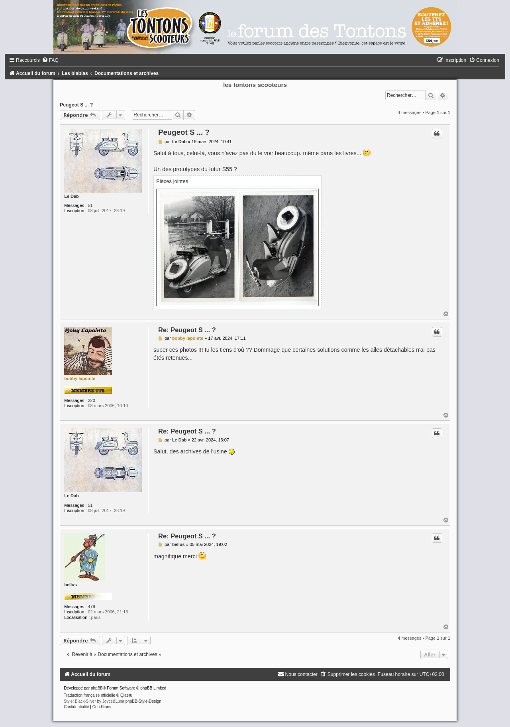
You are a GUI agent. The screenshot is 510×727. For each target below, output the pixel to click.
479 (91, 606)
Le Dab (71, 196)
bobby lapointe (79, 378)
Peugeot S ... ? (76, 105)
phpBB (97, 688)
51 (90, 205)
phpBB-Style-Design (143, 701)
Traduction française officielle (89, 695)
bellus (70, 584)
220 (91, 400)
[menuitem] (50, 60)
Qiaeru (126, 695)
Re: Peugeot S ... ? (187, 329)
